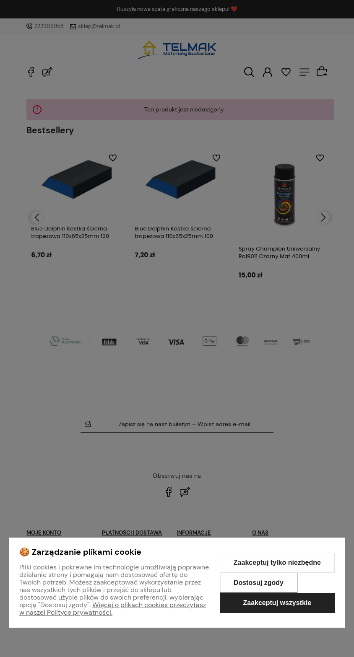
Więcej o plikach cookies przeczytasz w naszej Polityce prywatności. (112, 608)
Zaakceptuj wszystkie (277, 602)
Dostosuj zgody (259, 582)
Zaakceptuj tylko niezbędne (277, 562)
